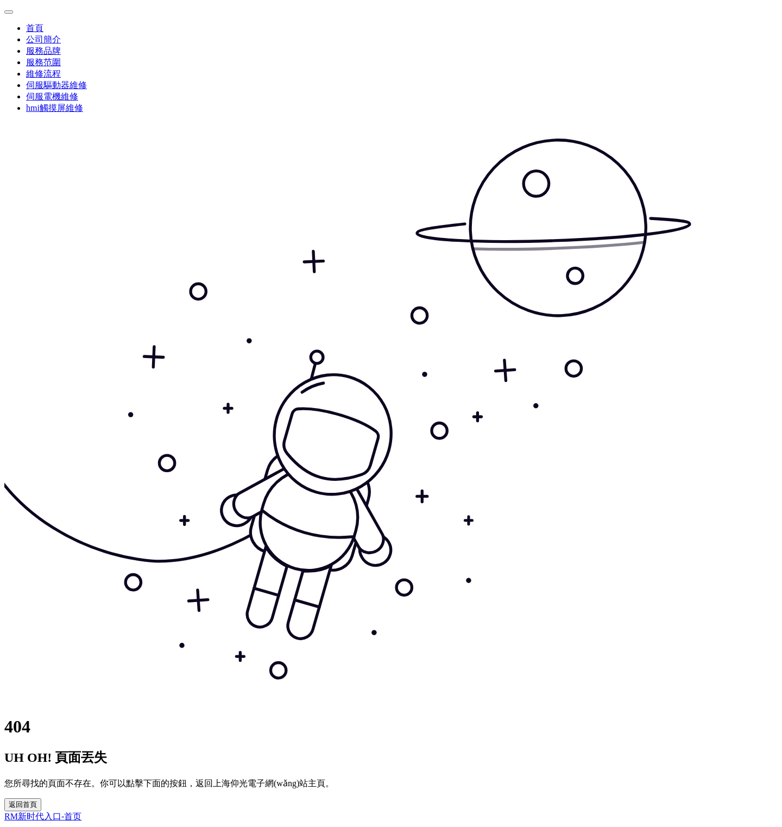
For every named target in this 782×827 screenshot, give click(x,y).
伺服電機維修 (52, 96)
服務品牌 (43, 50)
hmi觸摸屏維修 (54, 107)
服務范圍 (43, 62)
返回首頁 (23, 804)
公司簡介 (43, 39)
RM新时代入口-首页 (42, 816)
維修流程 (43, 73)
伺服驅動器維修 (56, 85)
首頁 (34, 28)
